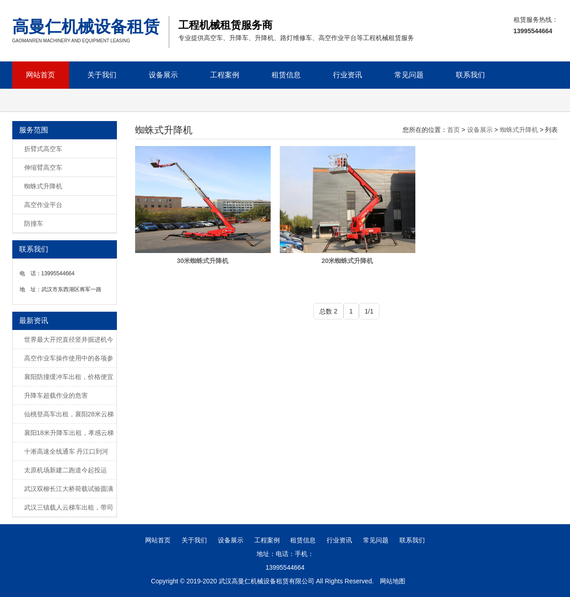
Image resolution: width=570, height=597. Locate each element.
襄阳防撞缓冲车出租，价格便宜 (68, 376)
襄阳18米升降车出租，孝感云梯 (69, 432)
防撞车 (33, 223)
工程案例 (224, 75)
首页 (453, 129)
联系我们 (470, 75)
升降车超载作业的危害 (56, 395)
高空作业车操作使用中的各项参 (68, 358)
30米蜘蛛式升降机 (203, 260)
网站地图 (392, 581)
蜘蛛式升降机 (43, 186)
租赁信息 (286, 75)
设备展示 (163, 75)
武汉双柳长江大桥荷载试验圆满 (68, 488)
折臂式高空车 (43, 148)
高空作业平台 (43, 204)
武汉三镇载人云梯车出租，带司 (68, 507)
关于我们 (101, 75)
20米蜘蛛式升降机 (347, 260)
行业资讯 (347, 75)
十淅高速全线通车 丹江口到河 (66, 451)
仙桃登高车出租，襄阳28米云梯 (69, 414)
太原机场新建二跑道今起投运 (65, 470)
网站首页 (40, 75)
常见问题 (409, 75)
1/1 (369, 311)
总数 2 (328, 311)
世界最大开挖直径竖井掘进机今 (68, 339)
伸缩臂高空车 (43, 167)
